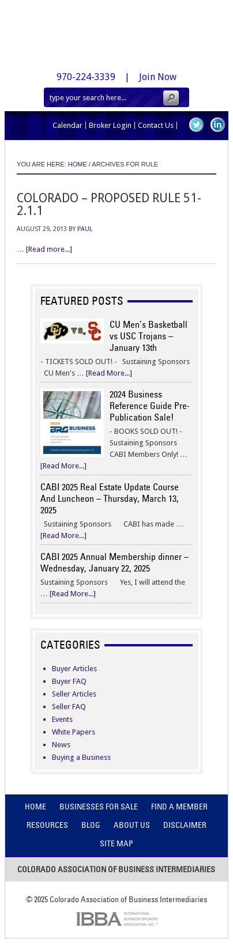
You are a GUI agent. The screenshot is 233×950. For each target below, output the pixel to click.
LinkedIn (218, 125)
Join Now (157, 76)
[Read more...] (49, 249)
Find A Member (179, 806)
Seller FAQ (69, 706)
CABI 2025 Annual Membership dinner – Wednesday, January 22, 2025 (114, 562)
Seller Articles (74, 694)
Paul (84, 229)
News (61, 744)
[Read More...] (109, 373)
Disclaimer (184, 825)
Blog (90, 825)
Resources (47, 825)
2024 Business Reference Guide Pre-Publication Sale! (150, 405)
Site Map (116, 843)
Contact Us (156, 125)
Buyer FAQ (69, 681)
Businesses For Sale (98, 806)
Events (62, 719)
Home (35, 806)
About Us (132, 825)
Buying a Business (81, 757)
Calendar (67, 125)
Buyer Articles (74, 668)
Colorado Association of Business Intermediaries (116, 31)
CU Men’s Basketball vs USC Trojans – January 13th (148, 336)
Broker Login (110, 125)
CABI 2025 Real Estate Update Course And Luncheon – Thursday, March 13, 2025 (109, 498)
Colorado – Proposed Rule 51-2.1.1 (109, 204)
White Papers (73, 732)
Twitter (196, 125)
